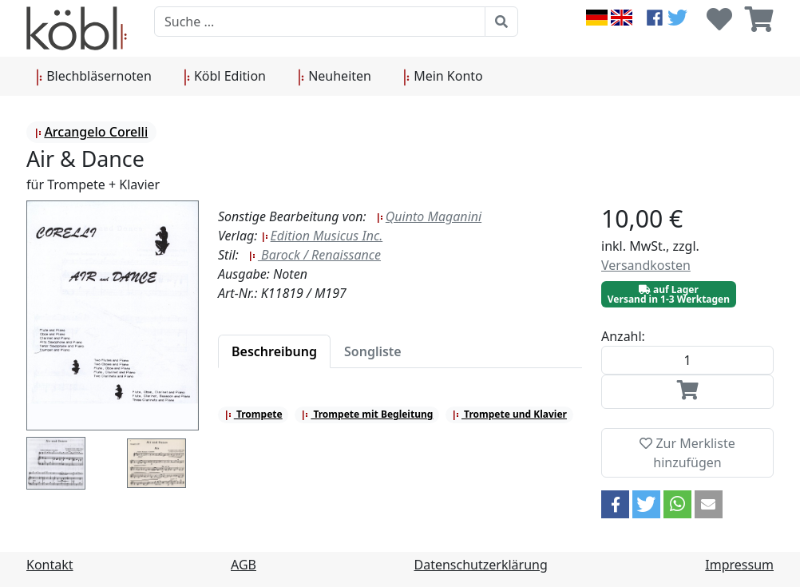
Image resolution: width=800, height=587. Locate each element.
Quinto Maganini (428, 216)
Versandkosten (646, 265)
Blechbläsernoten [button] (94, 76)
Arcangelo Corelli (91, 132)
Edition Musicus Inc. (322, 235)
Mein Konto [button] (443, 76)
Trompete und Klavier (509, 414)
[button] (615, 504)
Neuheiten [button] (334, 76)
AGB (243, 564)
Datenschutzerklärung (481, 564)
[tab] (274, 351)
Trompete (253, 414)
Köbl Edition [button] (225, 76)
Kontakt (49, 564)
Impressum (739, 564)
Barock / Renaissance (314, 255)
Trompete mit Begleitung (367, 414)
